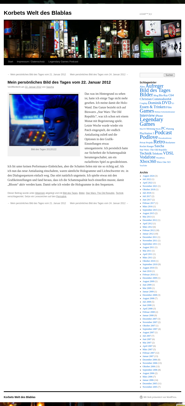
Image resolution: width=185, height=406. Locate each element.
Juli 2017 (147, 196)
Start (10, 61)
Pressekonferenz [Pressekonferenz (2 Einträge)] (165, 138)
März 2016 (148, 206)
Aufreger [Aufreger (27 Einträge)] (154, 86)
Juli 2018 (147, 193)
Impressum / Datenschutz (31, 61)
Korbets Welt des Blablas (38, 13)
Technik (119, 193)
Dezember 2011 (150, 237)
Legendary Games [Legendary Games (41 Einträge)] (151, 121)
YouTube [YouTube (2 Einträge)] (143, 166)
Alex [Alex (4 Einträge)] (142, 86)
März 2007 (148, 349)
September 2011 (150, 244)
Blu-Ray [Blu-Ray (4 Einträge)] (163, 95)
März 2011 (148, 257)
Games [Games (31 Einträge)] (147, 111)
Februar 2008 (149, 312)
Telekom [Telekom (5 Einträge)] (157, 153)
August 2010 (148, 267)
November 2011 (150, 240)
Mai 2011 (147, 250)
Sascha (50, 87)
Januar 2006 (148, 380)
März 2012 (148, 227)
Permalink (61, 196)
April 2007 (148, 346)
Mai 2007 (147, 342)
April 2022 (148, 182)
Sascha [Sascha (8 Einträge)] (159, 146)
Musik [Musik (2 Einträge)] (158, 129)
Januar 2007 (148, 356)
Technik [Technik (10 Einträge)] (146, 153)
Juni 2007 (147, 339)
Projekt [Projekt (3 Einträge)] (149, 142)
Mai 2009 (147, 288)
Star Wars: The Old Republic (100, 193)
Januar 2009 (148, 291)
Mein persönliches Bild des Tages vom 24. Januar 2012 (99, 74)
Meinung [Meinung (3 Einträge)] (150, 128)
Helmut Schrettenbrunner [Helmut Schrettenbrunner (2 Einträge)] (165, 112)
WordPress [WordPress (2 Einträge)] (160, 158)
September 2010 (150, 264)
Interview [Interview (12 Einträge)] (147, 115)
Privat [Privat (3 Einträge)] (142, 142)
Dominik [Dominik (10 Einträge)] (154, 103)
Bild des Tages (70, 193)
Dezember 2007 (150, 319)
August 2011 (148, 247)
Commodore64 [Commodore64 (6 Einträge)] (161, 99)
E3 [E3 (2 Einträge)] (173, 103)
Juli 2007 (147, 336)
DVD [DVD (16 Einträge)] (166, 102)
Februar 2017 (149, 203)
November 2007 (150, 322)
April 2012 (148, 223)
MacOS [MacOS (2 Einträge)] (143, 129)
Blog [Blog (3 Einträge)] (155, 95)
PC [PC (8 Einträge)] (163, 128)
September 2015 (150, 210)
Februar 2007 (149, 353)
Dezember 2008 (150, 295)
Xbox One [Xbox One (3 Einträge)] (161, 162)
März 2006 (148, 376)
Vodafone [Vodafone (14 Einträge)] (148, 157)
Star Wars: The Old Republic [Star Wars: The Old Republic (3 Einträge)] (153, 149)
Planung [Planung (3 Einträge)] (170, 128)
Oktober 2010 (149, 261)
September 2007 (150, 329)
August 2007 (148, 332)
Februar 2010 (149, 274)
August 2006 (148, 373)
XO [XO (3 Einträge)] (168, 162)
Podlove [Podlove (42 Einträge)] (149, 137)
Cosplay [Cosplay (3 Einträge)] (143, 103)
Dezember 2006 (150, 359)
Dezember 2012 (150, 220)
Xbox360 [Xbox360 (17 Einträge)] (148, 161)
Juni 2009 (147, 284)
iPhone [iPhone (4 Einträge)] (159, 115)
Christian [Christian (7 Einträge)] (146, 99)
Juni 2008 (147, 305)
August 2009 (148, 281)
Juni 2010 (147, 271)
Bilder (82, 193)
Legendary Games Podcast (63, 61)
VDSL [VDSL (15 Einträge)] (168, 153)
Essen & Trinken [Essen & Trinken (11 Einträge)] (153, 107)
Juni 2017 (147, 199)
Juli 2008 (147, 301)
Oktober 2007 (149, 325)
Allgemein (40, 193)
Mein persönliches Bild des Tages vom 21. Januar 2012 (37, 74)
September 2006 (150, 370)
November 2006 (150, 363)
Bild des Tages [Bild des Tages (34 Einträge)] (155, 90)
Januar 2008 (148, 315)
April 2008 (148, 308)
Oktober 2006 (149, 366)
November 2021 (150, 186)
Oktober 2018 (149, 189)
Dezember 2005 (150, 383)
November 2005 (150, 387)
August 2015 (148, 213)
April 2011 (148, 254)
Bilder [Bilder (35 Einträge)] (146, 94)
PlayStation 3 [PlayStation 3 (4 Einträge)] (147, 133)
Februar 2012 (149, 230)
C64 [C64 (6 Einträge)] (171, 95)
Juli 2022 (147, 179)
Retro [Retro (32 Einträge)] (159, 141)
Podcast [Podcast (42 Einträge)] (163, 132)
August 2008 (148, 298)
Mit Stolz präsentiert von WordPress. (160, 397)
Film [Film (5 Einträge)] (169, 107)
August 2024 (148, 176)
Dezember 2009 (150, 278)
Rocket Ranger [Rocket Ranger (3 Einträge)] (147, 146)
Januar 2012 (148, 233)
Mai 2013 (147, 216)
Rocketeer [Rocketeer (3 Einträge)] (170, 142)
